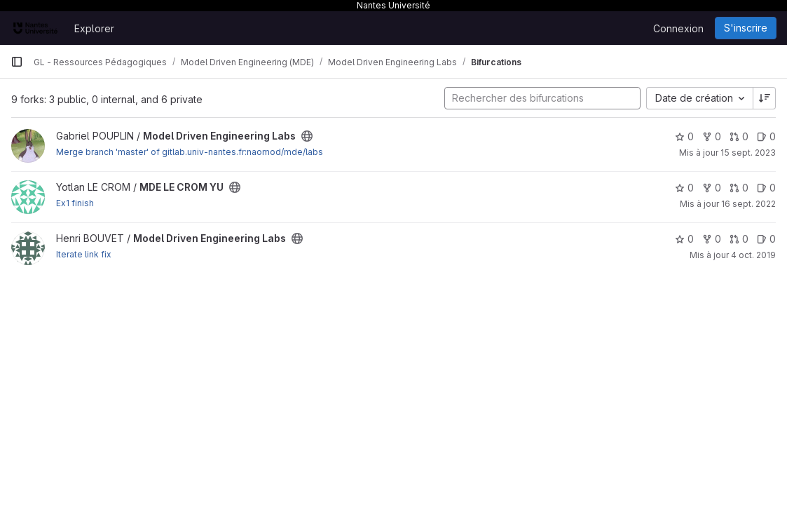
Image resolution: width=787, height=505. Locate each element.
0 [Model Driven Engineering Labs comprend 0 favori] (684, 136)
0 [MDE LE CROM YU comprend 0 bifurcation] (711, 188)
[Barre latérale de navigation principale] (17, 61)
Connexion (678, 28)
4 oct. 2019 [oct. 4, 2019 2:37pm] (753, 255)
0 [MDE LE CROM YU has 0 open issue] (766, 188)
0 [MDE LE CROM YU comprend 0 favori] (684, 188)
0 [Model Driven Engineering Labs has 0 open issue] (766, 136)
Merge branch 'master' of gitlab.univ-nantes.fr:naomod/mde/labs (189, 152)
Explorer (94, 28)
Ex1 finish (75, 203)
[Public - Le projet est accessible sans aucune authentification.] (307, 136)
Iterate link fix (83, 254)
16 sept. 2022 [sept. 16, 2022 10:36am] (748, 203)
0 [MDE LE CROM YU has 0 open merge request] (739, 188)
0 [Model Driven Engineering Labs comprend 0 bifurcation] (711, 136)
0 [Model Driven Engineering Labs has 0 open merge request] (739, 136)
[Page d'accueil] (35, 28)
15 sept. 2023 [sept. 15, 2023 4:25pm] (748, 152)
